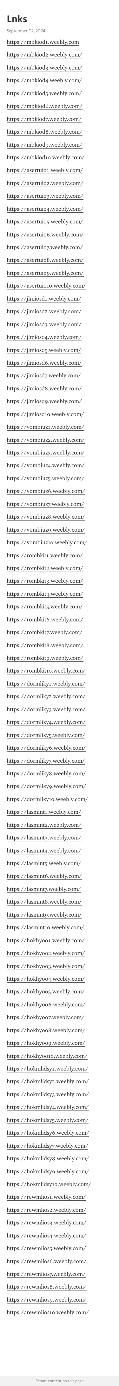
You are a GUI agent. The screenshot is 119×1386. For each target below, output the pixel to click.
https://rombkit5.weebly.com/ (45, 606)
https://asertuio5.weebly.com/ (45, 221)
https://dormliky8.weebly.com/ (46, 773)
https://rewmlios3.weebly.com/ (46, 1222)
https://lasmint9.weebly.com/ (44, 914)
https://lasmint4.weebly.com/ (44, 850)
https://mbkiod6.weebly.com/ (45, 106)
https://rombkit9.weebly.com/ (45, 657)
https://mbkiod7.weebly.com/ (44, 119)
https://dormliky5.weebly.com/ (46, 735)
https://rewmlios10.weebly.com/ (48, 1312)
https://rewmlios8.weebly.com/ (47, 1286)
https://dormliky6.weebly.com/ (46, 747)
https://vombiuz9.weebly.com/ (46, 529)
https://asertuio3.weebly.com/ (45, 195)
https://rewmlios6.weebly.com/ (47, 1261)
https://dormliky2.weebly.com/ (46, 696)
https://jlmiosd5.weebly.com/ (44, 350)
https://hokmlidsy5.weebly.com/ (48, 1120)
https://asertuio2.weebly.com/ (45, 183)
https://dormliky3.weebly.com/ (46, 709)
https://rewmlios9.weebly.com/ (47, 1299)
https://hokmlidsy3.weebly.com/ (48, 1094)
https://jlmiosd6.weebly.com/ (44, 362)
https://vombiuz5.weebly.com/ (45, 478)
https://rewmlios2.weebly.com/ (46, 1209)
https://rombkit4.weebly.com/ (45, 593)
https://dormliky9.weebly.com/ (46, 786)
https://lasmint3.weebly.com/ (44, 837)
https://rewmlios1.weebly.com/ (46, 1196)
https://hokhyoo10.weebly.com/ (47, 1055)
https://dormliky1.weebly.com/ (46, 683)
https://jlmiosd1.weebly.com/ (44, 298)
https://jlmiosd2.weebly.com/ (44, 311)
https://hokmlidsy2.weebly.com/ (48, 1081)
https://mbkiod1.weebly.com (43, 41)
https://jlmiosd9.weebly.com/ (44, 401)
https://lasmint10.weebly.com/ (45, 927)
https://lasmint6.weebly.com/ (44, 875)
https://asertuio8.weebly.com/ (45, 259)
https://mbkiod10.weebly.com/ (46, 157)
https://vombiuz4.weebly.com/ (46, 465)
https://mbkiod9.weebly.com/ (45, 144)
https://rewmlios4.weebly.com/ (46, 1235)
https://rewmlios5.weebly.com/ (46, 1248)
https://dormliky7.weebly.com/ (46, 760)
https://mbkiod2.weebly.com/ (44, 54)
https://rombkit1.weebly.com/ (45, 555)
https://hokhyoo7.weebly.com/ (45, 1017)
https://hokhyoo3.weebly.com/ (46, 966)
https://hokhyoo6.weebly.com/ (46, 1004)
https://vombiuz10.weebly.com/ (47, 542)
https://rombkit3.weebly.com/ (45, 580)
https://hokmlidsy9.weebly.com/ (48, 1171)
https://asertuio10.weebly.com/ (46, 285)
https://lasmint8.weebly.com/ (44, 901)
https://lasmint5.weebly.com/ (44, 863)
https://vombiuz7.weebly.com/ (45, 504)
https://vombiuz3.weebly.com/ (46, 452)
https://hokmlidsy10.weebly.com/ (49, 1184)
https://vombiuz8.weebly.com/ (46, 516)
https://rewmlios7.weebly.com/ (46, 1273)
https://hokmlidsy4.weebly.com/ (48, 1107)
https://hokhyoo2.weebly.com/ (46, 953)
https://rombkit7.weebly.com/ (45, 632)
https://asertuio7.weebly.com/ (45, 247)
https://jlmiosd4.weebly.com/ (44, 337)
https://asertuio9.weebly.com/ (45, 272)
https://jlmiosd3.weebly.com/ (44, 324)
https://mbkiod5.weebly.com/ (44, 93)
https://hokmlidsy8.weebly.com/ (48, 1158)
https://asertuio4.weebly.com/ (45, 208)
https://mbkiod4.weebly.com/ (44, 80)
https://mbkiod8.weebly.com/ (45, 131)
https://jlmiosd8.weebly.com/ (44, 388)
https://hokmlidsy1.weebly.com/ (48, 1068)
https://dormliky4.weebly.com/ (46, 722)
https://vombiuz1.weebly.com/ (45, 426)
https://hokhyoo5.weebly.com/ (46, 991)
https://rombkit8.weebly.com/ (45, 645)
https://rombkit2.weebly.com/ (45, 568)
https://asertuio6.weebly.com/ (45, 234)
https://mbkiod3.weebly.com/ (44, 67)
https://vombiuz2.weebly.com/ (46, 439)
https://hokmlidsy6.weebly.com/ (48, 1132)
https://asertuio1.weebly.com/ (45, 170)
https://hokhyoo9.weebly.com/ (46, 1042)
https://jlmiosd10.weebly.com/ (45, 414)
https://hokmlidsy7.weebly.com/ (47, 1145)
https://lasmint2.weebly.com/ (44, 824)
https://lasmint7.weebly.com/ (44, 888)
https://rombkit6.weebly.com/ (45, 619)
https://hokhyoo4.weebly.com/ (46, 978)
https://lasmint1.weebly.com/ (44, 811)
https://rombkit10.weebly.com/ (46, 670)
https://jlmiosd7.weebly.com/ (44, 375)
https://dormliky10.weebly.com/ (47, 799)
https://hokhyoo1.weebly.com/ (46, 940)
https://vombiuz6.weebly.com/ (46, 490)
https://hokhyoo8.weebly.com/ (46, 1030)
